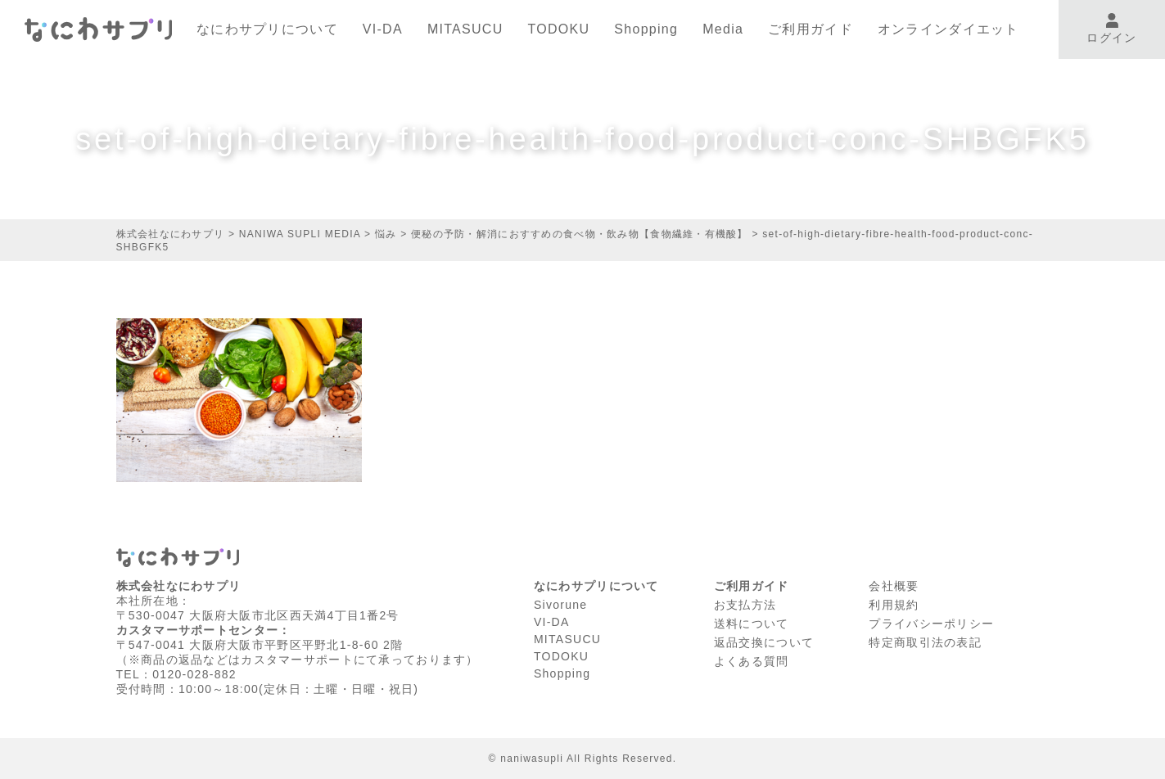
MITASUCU (465, 29)
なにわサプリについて (267, 29)
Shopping (646, 29)
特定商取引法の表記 (925, 642)
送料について (751, 623)
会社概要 (894, 585)
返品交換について (764, 642)
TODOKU (559, 29)
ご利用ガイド (810, 29)
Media (722, 29)
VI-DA (383, 29)
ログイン (1111, 29)
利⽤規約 (894, 604)
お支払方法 (745, 604)
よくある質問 (751, 661)
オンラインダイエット (948, 29)
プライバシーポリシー (931, 623)
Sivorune (561, 604)
